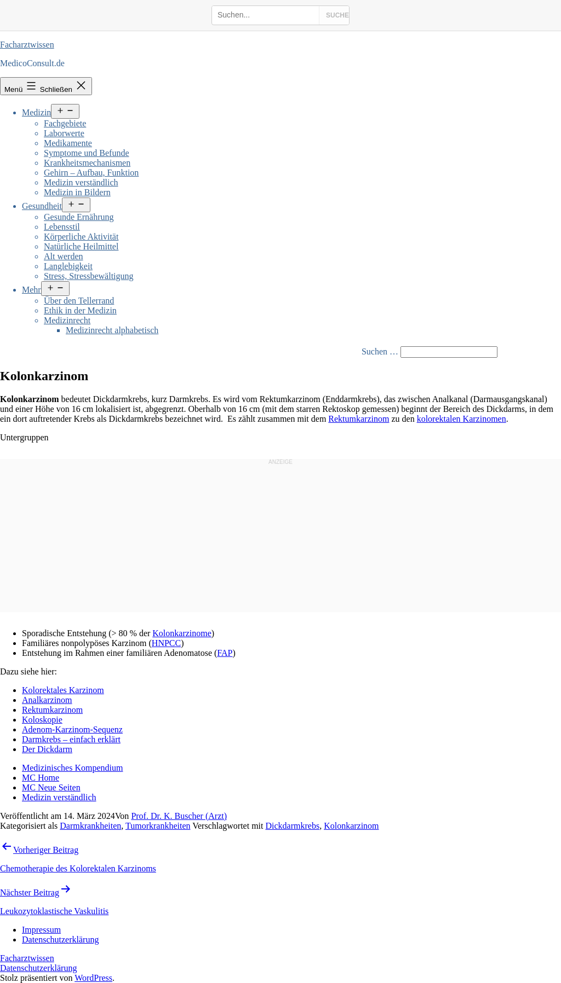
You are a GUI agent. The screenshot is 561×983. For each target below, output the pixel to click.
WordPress (93, 977)
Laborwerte (64, 133)
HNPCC (166, 643)
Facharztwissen (27, 44)
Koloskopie (42, 719)
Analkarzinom (47, 700)
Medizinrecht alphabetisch (112, 330)
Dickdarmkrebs (293, 825)
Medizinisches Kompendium (72, 767)
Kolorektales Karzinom (63, 690)
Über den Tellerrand (79, 300)
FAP (224, 653)
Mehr (31, 289)
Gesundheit (42, 206)
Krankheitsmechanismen (87, 162)
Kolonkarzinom (351, 825)
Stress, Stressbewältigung (89, 276)
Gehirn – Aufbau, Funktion (91, 172)
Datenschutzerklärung (38, 968)
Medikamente (68, 143)
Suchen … (380, 351)
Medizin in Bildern (77, 192)
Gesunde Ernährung (79, 217)
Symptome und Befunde (86, 153)
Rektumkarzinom (358, 418)
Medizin (36, 112)
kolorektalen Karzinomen (461, 418)
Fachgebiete (65, 123)
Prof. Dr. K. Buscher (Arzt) (179, 816)
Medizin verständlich (81, 182)
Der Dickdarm (47, 749)
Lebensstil (62, 226)
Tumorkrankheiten (158, 825)
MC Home (40, 777)
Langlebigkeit (68, 266)
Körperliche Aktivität (81, 236)
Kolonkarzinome (181, 633)
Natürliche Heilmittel (81, 246)
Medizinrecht (67, 320)
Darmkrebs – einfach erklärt (71, 739)
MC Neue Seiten (51, 787)
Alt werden (63, 256)
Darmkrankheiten (90, 825)
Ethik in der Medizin (80, 310)
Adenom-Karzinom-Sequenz (72, 729)
